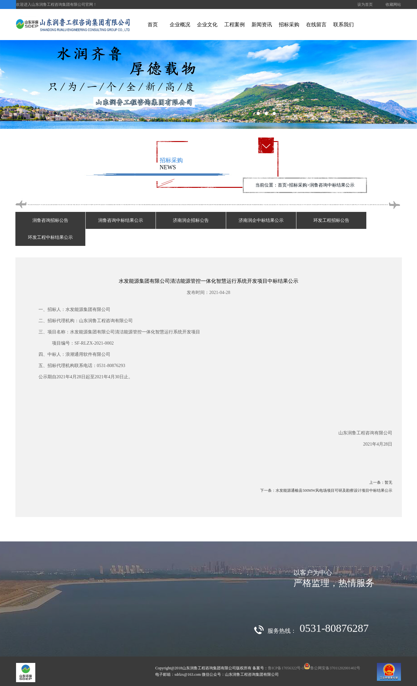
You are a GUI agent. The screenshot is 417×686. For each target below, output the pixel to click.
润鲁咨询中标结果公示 (120, 220)
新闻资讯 (261, 24)
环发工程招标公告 (331, 220)
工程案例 (234, 24)
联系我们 (343, 24)
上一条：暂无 (380, 482)
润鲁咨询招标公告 (50, 220)
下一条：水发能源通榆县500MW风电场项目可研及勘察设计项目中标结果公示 (326, 490)
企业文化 (207, 24)
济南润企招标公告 (191, 220)
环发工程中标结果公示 (50, 237)
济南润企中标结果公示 (261, 220)
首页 (153, 24)
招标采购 (289, 24)
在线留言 (316, 24)
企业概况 (180, 24)
